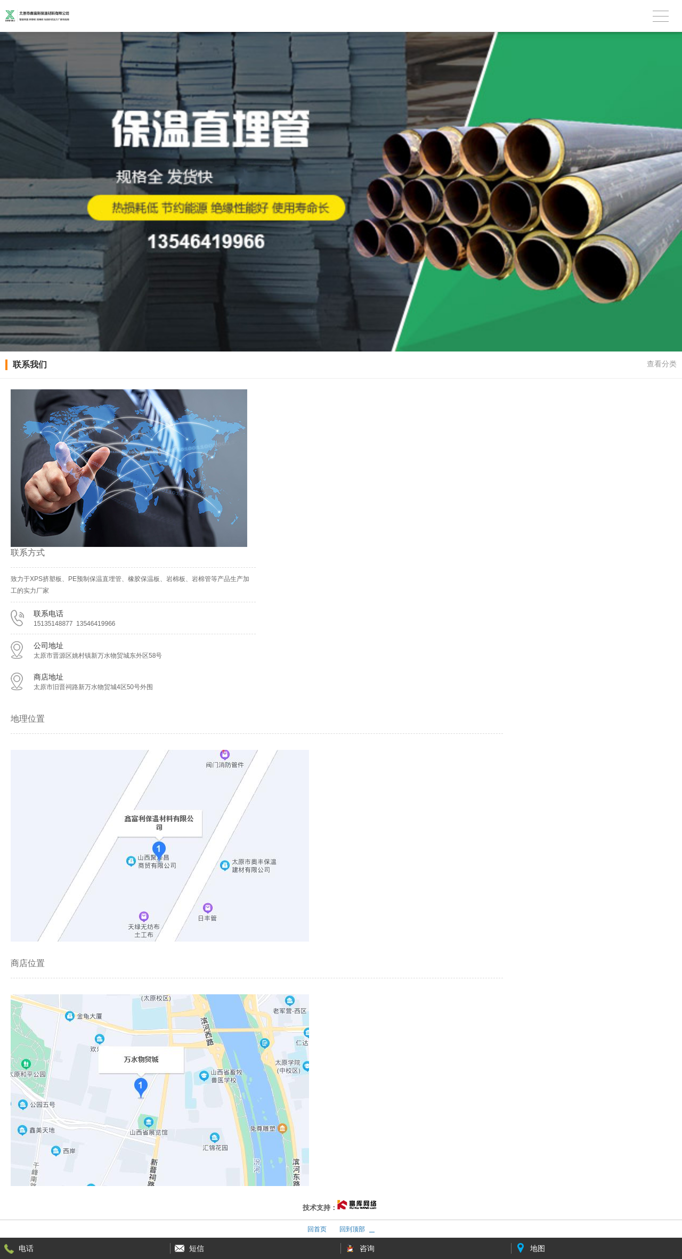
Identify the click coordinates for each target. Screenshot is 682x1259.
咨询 (367, 1248)
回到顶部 (352, 1229)
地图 (537, 1248)
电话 (26, 1248)
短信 (196, 1248)
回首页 (317, 1229)
